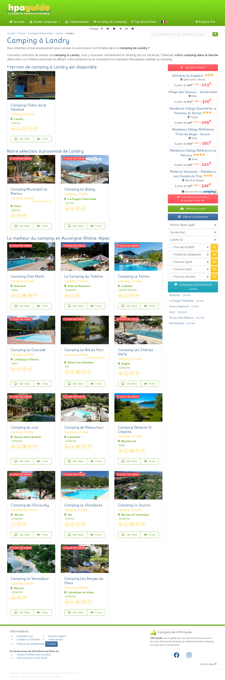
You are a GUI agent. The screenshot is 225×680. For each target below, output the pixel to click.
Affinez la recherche (193, 217)
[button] (164, 22)
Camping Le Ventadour (30, 578)
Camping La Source (134, 505)
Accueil (16, 21)
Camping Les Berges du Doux (84, 580)
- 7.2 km (184, 306)
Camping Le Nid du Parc (84, 350)
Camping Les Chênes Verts (135, 352)
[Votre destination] (182, 34)
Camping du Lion (25, 427)
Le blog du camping (110, 21)
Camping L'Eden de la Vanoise (28, 107)
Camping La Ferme (134, 276)
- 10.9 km (178, 311)
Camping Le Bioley (79, 189)
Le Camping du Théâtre (83, 276)
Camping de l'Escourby (30, 505)
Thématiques (77, 21)
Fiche (42, 138)
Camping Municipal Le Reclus (29, 191)
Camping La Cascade (28, 350)
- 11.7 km (182, 323)
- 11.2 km (186, 317)
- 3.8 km (180, 295)
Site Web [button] (22, 138)
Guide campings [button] (43, 21)
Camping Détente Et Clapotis (135, 429)
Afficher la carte (193, 208)
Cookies (51, 644)
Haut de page (208, 664)
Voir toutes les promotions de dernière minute (193, 199)
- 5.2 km (186, 300)
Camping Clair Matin (27, 276)
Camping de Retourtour (84, 427)
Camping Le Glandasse (83, 505)
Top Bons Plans (144, 21)
